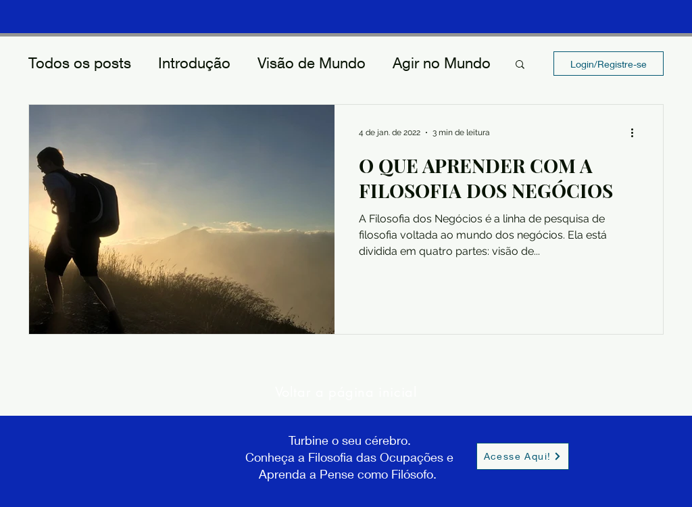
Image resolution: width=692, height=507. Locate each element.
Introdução (194, 63)
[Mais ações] (636, 132)
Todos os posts (79, 63)
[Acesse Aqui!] (522, 456)
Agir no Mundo (442, 63)
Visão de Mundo (311, 63)
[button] (520, 65)
